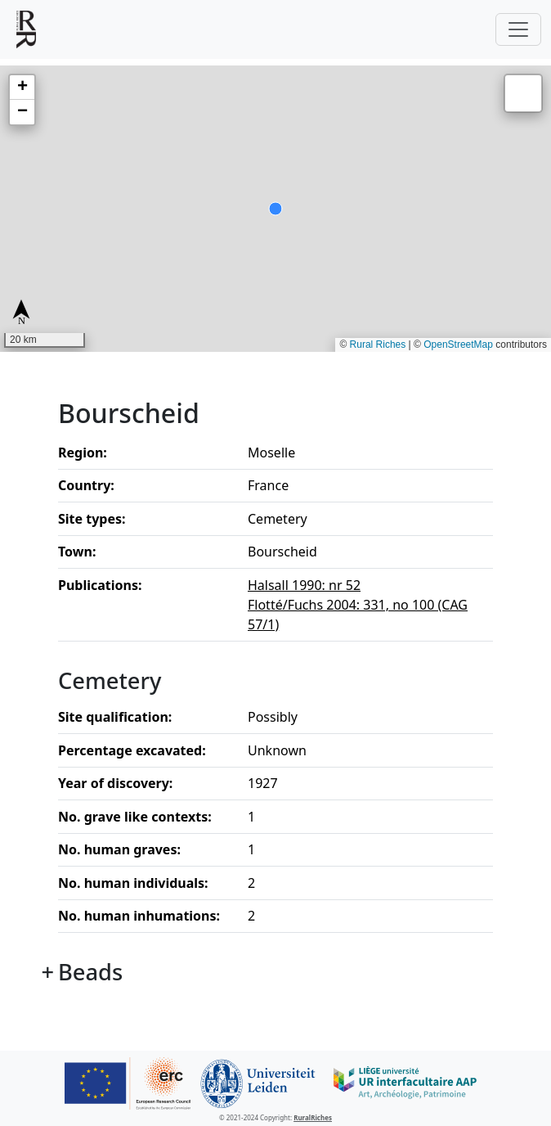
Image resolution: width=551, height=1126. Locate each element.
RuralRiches (312, 1117)
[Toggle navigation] (518, 29)
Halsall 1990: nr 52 (304, 585)
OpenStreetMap (458, 344)
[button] (22, 87)
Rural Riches (378, 344)
